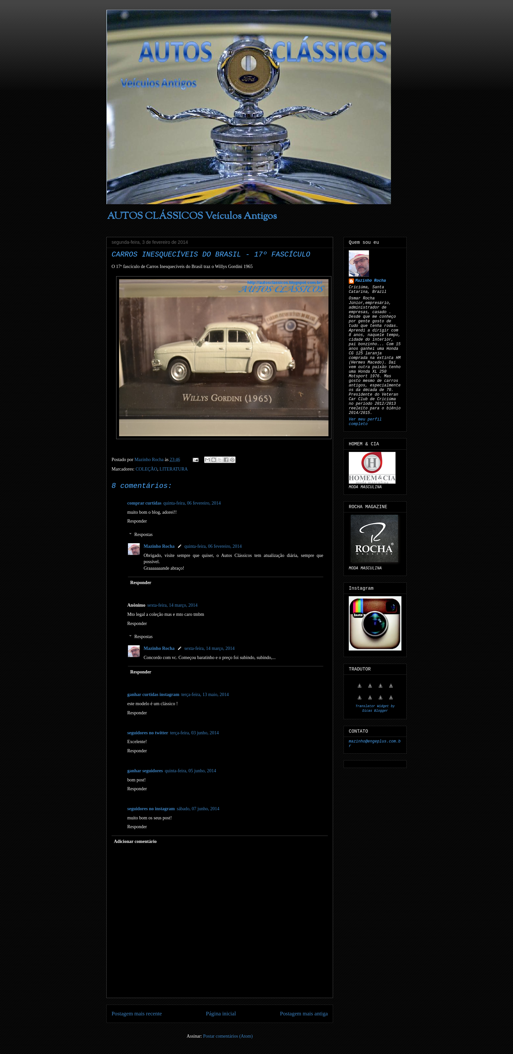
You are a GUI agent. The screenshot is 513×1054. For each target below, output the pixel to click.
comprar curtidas (144, 503)
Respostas (143, 534)
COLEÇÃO (146, 469)
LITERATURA (174, 469)
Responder (137, 521)
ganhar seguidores (145, 770)
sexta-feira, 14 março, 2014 (172, 605)
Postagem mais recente (137, 1013)
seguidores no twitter (147, 732)
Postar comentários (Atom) (228, 1036)
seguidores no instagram (151, 808)
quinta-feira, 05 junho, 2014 (190, 770)
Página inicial (221, 1013)
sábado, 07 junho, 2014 (198, 808)
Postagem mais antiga (304, 1013)
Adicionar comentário (135, 841)
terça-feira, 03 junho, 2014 (194, 732)
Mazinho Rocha (159, 546)
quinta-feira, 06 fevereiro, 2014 (192, 503)
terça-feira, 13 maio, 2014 (205, 694)
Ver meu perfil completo (365, 421)
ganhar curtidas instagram (153, 694)
